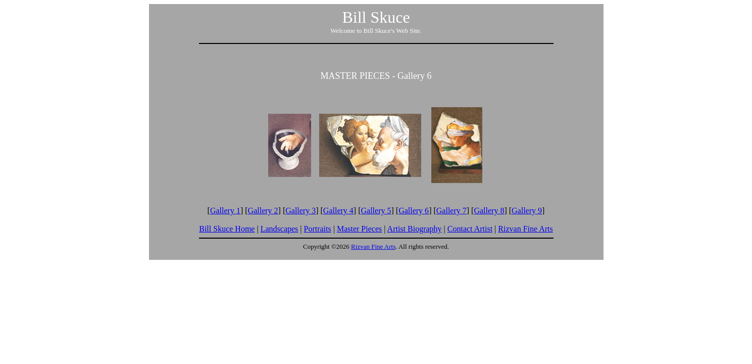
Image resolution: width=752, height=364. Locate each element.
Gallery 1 (225, 210)
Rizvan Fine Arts (525, 228)
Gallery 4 (338, 210)
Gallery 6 (413, 210)
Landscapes (279, 228)
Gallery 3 (300, 210)
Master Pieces (359, 228)
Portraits (317, 228)
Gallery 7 (451, 210)
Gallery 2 (263, 210)
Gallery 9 (527, 210)
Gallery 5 (376, 210)
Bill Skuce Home (227, 228)
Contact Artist (469, 228)
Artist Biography (414, 228)
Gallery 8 (489, 210)
